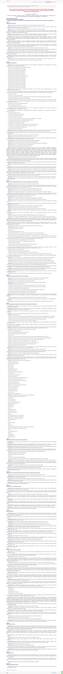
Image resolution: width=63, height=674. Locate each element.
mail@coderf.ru (54, 672)
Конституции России (10, 5)
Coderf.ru (8, 1)
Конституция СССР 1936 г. (33, 5)
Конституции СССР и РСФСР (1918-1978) (21, 5)
